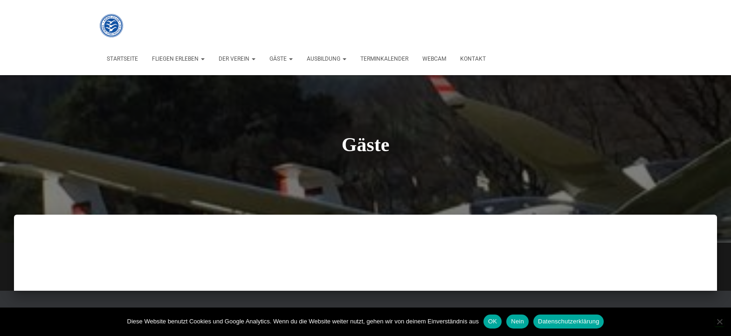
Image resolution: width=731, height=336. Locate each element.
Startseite (122, 59)
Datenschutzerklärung (568, 321)
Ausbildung (326, 59)
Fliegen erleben (178, 59)
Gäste (281, 59)
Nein (517, 321)
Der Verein (237, 59)
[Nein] (719, 321)
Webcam (434, 59)
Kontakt (473, 59)
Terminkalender (384, 59)
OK (492, 321)
